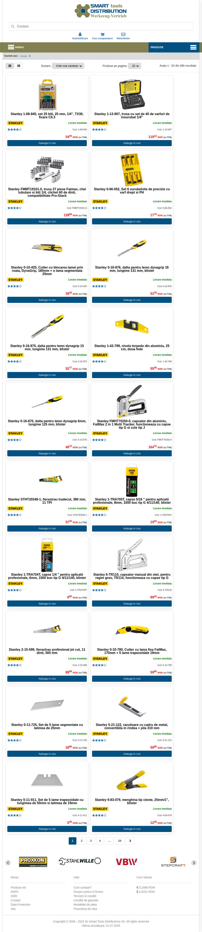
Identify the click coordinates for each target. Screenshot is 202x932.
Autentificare (80, 36)
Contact (16, 900)
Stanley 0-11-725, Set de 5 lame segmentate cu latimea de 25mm (47, 726)
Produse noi (18, 887)
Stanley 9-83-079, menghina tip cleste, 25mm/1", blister (131, 801)
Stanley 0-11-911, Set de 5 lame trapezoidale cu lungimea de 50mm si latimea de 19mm (46, 801)
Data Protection (20, 904)
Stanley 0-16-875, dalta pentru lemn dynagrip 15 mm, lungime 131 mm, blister (47, 347)
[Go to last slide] (8, 863)
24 (119, 840)
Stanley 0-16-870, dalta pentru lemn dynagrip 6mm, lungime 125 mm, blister (47, 423)
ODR (14, 896)
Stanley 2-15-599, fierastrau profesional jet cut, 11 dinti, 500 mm (47, 651)
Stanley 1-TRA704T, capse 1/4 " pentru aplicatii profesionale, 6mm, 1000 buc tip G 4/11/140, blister (47, 576)
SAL (13, 908)
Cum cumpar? (82, 887)
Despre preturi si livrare (88, 891)
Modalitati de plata (85, 904)
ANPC (15, 891)
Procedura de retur (85, 908)
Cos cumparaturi (102, 36)
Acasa (23, 56)
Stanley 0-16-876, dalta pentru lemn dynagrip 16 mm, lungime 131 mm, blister (131, 269)
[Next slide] (194, 863)
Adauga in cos (46, 143)
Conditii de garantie (86, 900)
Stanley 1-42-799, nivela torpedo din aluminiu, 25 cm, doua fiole (130, 347)
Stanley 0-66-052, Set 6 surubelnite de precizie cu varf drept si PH (131, 191)
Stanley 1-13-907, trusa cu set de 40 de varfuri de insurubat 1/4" (130, 115)
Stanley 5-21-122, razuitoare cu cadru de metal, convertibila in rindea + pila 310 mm (131, 726)
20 (133, 65)
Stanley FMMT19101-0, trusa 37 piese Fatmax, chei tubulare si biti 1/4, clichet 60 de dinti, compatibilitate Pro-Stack (47, 192)
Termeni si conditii (85, 896)
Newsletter (123, 36)
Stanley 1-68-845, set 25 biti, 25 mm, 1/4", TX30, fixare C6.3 (46, 115)
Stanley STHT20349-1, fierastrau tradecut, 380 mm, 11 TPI (47, 501)
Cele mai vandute (67, 65)
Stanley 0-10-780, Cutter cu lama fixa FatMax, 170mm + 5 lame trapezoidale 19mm (131, 651)
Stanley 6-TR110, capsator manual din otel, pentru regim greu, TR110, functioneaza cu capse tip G (130, 576)
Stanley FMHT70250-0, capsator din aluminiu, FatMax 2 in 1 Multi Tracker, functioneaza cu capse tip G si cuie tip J (131, 424)
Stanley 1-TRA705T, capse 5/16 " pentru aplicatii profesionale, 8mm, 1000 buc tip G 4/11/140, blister (131, 501)
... (109, 840)
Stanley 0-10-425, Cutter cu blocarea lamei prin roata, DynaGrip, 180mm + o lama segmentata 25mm (47, 271)
